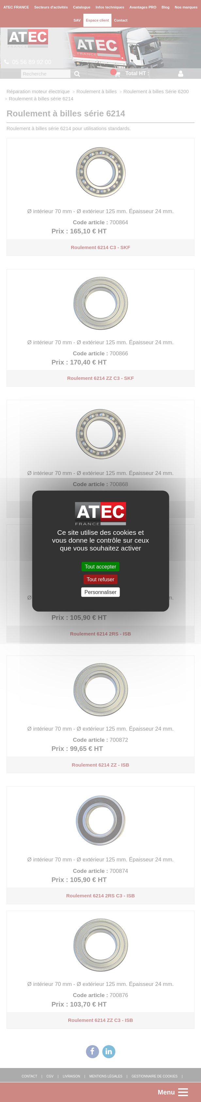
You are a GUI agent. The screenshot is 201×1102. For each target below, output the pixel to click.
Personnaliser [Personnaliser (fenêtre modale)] (101, 592)
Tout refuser (100, 579)
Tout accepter (100, 566)
